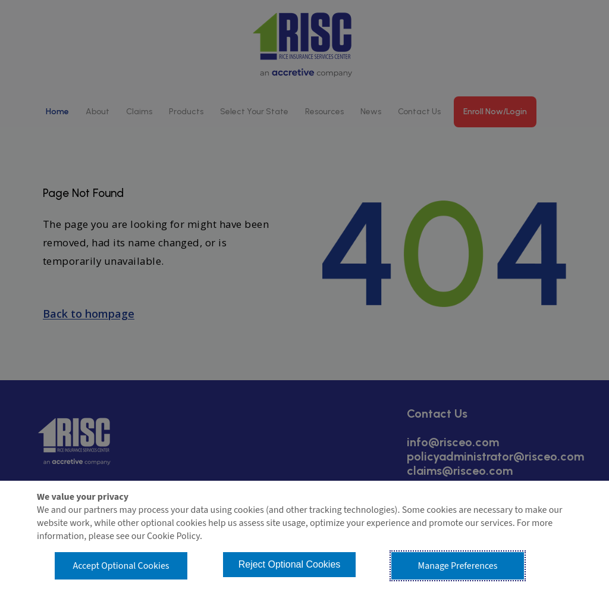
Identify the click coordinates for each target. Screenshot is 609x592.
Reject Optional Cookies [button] (289, 564)
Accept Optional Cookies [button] (121, 565)
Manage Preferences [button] (458, 565)
